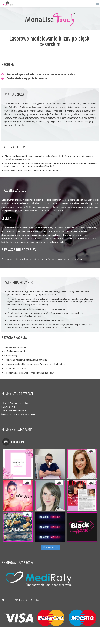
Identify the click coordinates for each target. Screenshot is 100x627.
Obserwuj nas (50, 547)
